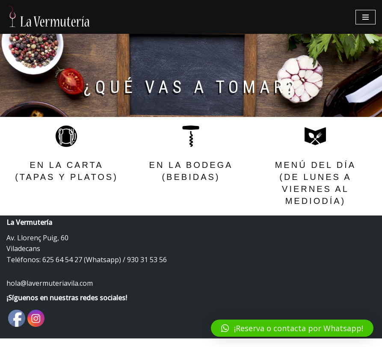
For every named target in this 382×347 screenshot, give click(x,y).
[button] (292, 328)
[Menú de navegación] (365, 17)
